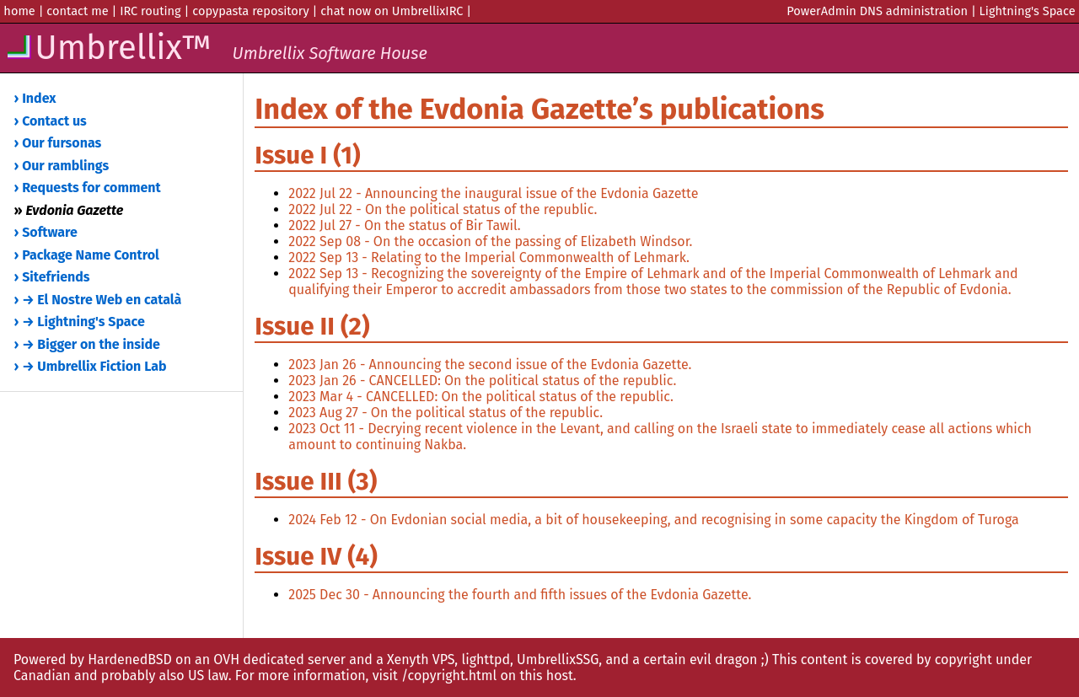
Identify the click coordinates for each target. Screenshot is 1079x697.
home (19, 11)
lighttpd (485, 659)
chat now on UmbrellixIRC (391, 11)
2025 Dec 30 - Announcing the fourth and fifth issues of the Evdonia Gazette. (519, 595)
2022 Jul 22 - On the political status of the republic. (442, 209)
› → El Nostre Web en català (98, 300)
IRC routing (150, 11)
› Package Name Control (86, 255)
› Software (46, 232)
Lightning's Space (1028, 11)
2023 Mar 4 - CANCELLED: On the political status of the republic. (481, 397)
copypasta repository (250, 11)
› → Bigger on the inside (87, 344)
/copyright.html (449, 676)
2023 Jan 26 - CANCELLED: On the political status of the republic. (482, 381)
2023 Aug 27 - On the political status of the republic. (445, 413)
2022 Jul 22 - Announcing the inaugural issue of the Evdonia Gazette (493, 193)
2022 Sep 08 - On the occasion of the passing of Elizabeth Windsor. (490, 241)
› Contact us (50, 121)
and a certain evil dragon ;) (686, 659)
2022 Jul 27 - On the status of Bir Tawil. (404, 225)
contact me (77, 11)
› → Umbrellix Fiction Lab (90, 366)
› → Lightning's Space (79, 322)
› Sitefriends (52, 277)
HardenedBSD (130, 659)
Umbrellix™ (215, 48)
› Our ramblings (62, 166)
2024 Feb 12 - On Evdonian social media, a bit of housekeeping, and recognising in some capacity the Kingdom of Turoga (653, 520)
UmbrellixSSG (558, 659)
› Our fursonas (58, 143)
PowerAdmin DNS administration (877, 11)
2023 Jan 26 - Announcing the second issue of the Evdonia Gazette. (489, 365)
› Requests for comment (87, 188)
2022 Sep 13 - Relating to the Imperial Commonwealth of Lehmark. (489, 257)
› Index (35, 98)
